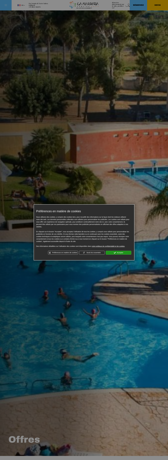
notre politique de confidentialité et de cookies (108, 246)
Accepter (118, 253)
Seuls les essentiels (92, 253)
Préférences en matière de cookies (63, 253)
